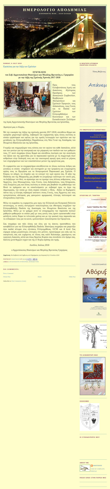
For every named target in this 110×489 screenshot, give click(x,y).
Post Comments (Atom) (19, 281)
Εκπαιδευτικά (34, 261)
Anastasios (97, 465)
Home (40, 277)
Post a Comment (8, 273)
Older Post (72, 277)
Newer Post (6, 277)
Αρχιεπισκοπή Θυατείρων (18, 261)
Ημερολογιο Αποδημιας (55, 10)
